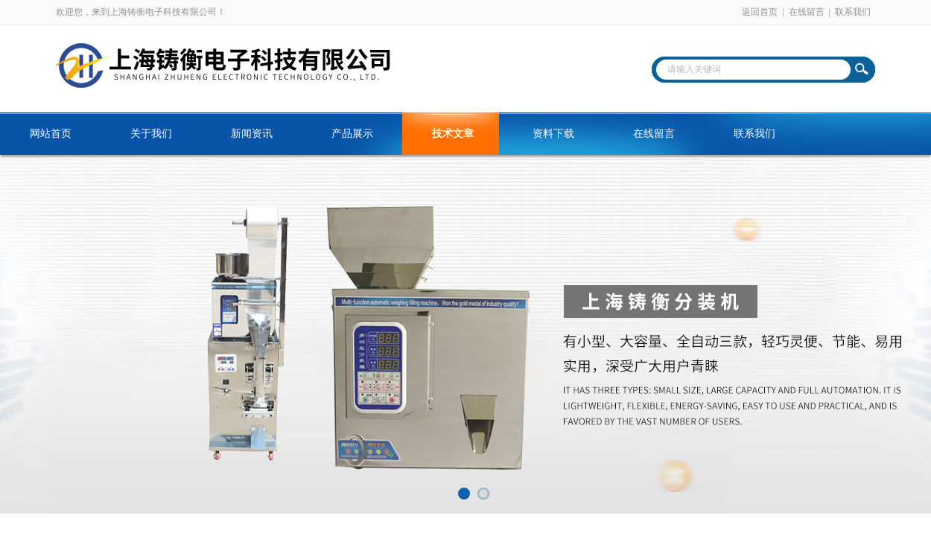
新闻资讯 (252, 133)
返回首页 (760, 12)
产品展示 (352, 133)
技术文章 (453, 133)
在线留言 (806, 12)
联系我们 (853, 12)
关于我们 (151, 133)
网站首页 (51, 133)
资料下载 (553, 133)
